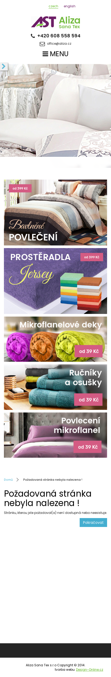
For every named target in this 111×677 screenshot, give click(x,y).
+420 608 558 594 (55, 35)
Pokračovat (93, 522)
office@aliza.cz (55, 44)
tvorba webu (79, 669)
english (69, 6)
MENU (55, 54)
